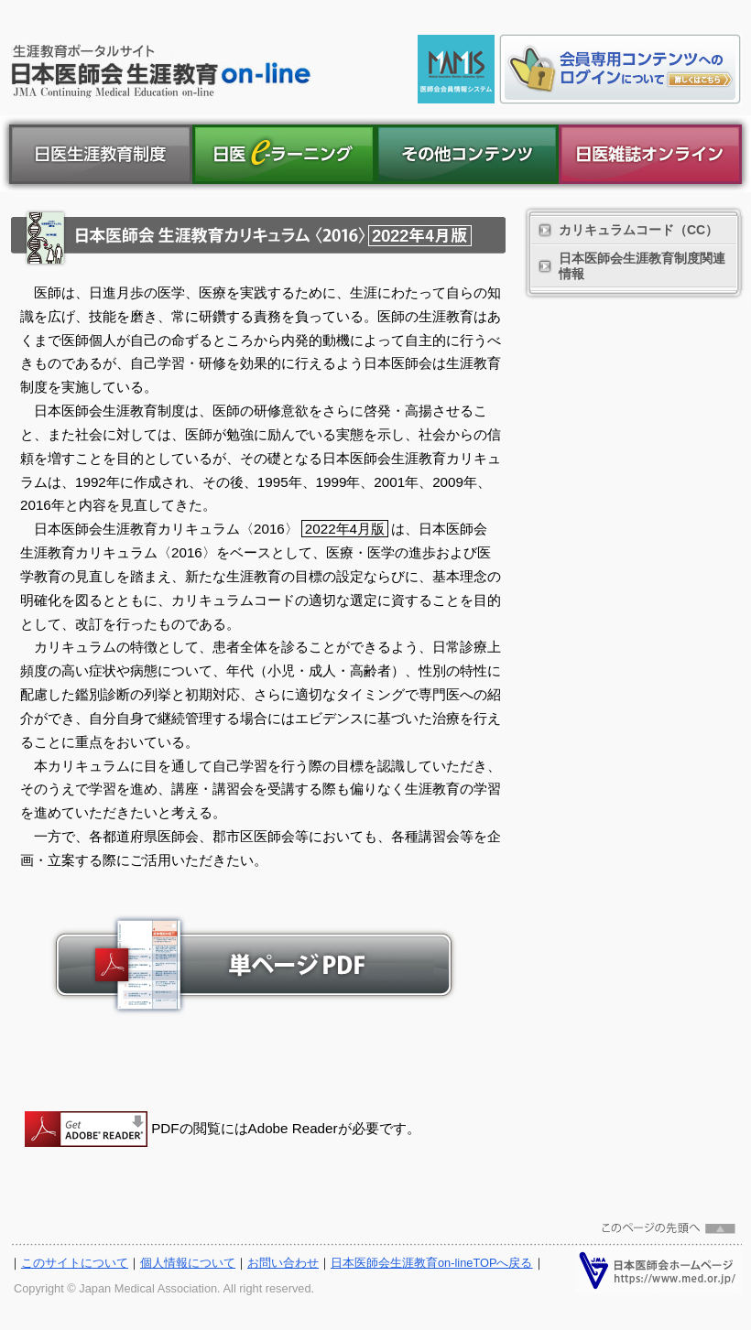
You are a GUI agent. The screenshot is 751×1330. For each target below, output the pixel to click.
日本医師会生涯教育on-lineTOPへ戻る (432, 1263)
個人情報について (187, 1263)
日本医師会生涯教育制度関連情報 (642, 266)
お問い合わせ (283, 1263)
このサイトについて (74, 1263)
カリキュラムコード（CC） (638, 229)
